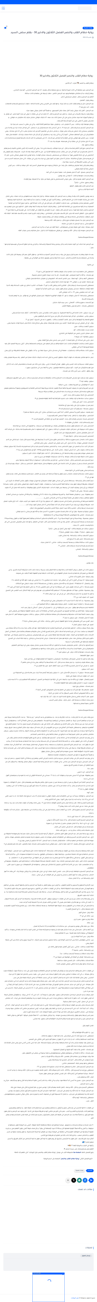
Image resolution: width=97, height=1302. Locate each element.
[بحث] (3, 8)
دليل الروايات (75, 1298)
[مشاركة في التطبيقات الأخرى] (68, 1180)
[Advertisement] (48, 20)
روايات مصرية (88, 28)
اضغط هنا (77, 1152)
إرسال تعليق (86, 1255)
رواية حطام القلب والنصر (70, 1159)
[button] (85, 1180)
